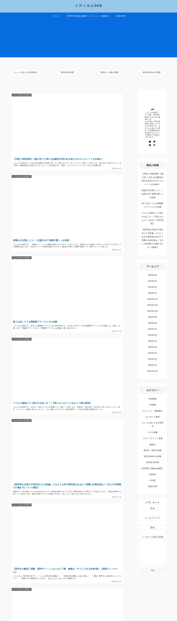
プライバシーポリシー (24, 597)
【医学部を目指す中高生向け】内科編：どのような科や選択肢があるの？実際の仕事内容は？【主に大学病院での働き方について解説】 (152, 238)
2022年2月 (152, 359)
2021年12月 (152, 371)
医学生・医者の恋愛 (152, 450)
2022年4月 (152, 347)
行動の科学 (152, 486)
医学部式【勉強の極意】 (152, 468)
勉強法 (152, 444)
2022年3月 (152, 353)
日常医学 (152, 474)
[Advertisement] (88, 40)
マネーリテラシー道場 (152, 438)
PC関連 (152, 405)
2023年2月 (152, 287)
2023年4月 (152, 275)
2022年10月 (152, 311)
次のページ (72, 407)
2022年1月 (152, 365)
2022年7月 (152, 329)
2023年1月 (152, 293)
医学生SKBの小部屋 (152, 456)
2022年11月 (152, 305)
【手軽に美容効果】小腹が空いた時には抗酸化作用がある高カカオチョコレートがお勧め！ (152, 179)
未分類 (152, 480)
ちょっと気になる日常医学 (152, 424)
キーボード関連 (152, 417)
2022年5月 (152, 341)
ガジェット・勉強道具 (152, 411)
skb (152, 109)
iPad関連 (152, 399)
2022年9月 (152, 317)
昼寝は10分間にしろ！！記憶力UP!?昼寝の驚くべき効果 (152, 194)
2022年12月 (152, 299)
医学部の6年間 (152, 462)
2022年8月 (152, 323)
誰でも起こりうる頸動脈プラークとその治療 (152, 205)
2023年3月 (152, 281)
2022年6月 (152, 335)
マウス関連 (152, 432)
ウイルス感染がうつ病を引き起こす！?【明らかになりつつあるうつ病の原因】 (152, 218)
